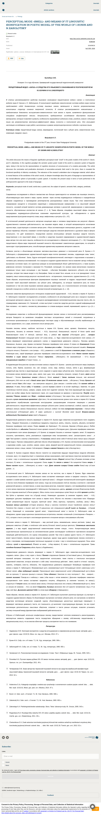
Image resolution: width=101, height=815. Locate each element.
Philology (19, 16)
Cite (21, 58)
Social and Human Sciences (8, 16)
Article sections (49, 10)
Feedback (50, 795)
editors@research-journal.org (11, 787)
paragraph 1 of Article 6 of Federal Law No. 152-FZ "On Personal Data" (62, 811)
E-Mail (4, 751)
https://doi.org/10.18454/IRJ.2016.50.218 (82, 38)
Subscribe (50, 776)
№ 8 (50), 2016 (90, 48)
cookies (26, 811)
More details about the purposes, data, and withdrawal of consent (21, 813)
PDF (10, 58)
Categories (49, 3)
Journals (96, 3)
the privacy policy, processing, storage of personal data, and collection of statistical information (45, 770)
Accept (95, 809)
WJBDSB (92, 41)
